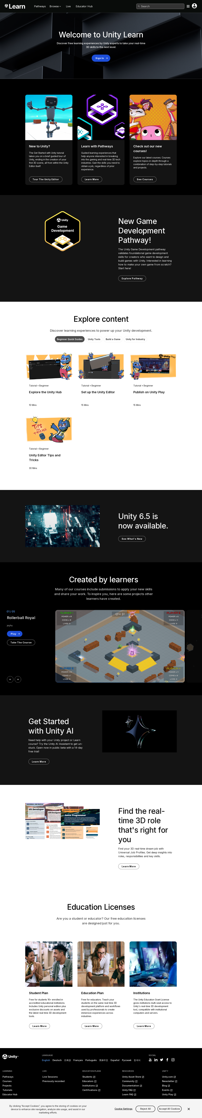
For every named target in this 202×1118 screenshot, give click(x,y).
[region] (101, 1108)
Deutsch (57, 1060)
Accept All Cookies (169, 1108)
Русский (126, 1060)
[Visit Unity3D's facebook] (167, 1059)
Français (78, 1060)
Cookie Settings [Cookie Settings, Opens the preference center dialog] (123, 1108)
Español (115, 1060)
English (46, 1060)
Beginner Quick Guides (70, 339)
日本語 (67, 1060)
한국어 (137, 1060)
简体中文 (103, 1060)
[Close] (189, 1109)
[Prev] (10, 679)
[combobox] (160, 6)
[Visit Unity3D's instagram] (173, 1059)
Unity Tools (94, 339)
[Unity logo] (10, 1056)
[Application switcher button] (188, 6)
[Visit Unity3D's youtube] (150, 1059)
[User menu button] (194, 5)
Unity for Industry (135, 339)
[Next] (18, 679)
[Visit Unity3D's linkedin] (155, 1059)
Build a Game (113, 339)
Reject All (145, 1108)
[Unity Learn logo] (15, 6)
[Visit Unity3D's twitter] (161, 1059)
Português (91, 1060)
